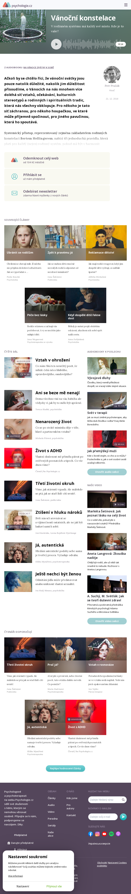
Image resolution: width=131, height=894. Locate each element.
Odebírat (123, 816)
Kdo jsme (72, 798)
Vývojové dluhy (99, 378)
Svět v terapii (97, 413)
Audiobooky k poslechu (104, 351)
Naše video (94, 485)
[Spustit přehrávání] (56, 44)
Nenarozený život (53, 421)
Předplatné (20, 835)
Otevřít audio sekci (107, 471)
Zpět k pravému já (60, 252)
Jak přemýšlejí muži (102, 451)
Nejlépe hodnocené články (65, 768)
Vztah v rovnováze (101, 665)
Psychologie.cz (17, 5)
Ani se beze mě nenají (57, 392)
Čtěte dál (11, 351)
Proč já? (53, 665)
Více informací (15, 875)
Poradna (53, 818)
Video (51, 811)
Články (52, 798)
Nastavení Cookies (117, 862)
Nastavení (23, 886)
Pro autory (70, 806)
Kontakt (71, 815)
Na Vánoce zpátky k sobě (38, 67)
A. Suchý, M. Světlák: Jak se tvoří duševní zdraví (105, 598)
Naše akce (51, 833)
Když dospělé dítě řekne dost (84, 316)
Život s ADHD (48, 450)
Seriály (52, 825)
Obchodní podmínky (102, 864)
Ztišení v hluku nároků (58, 512)
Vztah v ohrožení (52, 360)
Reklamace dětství (101, 252)
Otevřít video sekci (107, 621)
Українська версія (99, 843)
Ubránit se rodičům (20, 252)
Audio (51, 805)
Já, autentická (49, 545)
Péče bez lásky (37, 315)
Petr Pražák (112, 85)
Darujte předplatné (21, 842)
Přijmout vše (54, 886)
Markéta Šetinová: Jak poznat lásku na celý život (106, 513)
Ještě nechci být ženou (58, 574)
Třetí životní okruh (54, 483)
